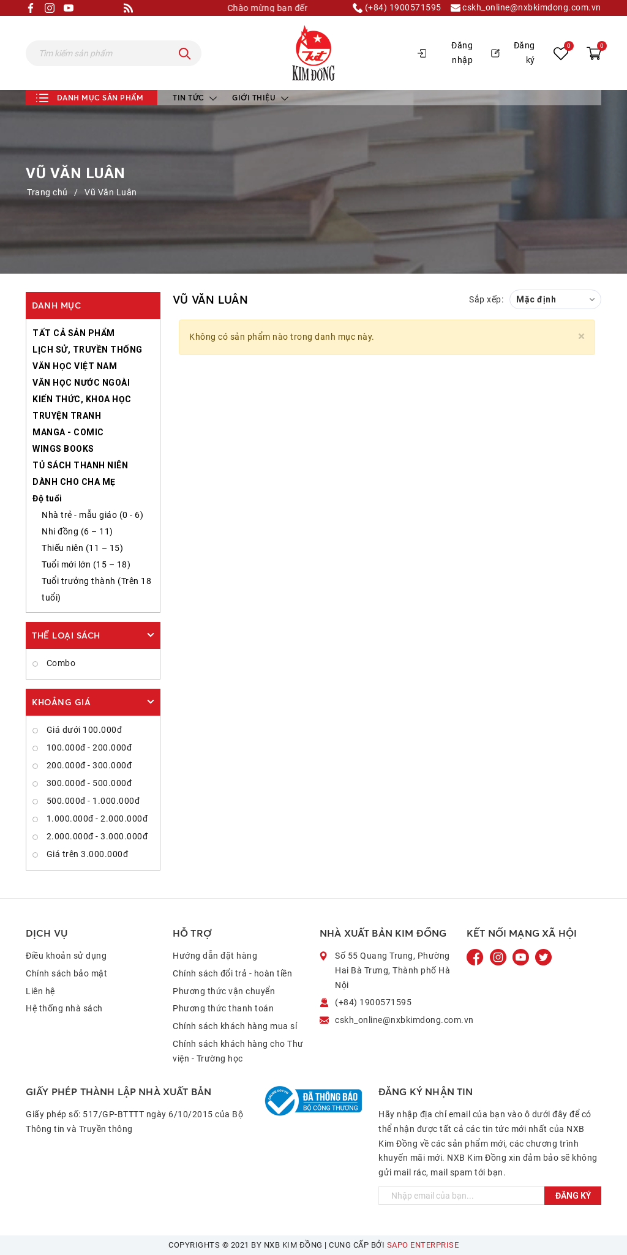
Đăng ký (513, 52)
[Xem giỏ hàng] (594, 53)
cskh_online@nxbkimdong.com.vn (526, 8)
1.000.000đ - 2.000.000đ (96, 818)
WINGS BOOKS (63, 449)
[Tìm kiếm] (185, 53)
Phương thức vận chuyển (224, 991)
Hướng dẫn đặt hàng (215, 956)
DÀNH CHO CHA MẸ (74, 482)
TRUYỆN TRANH (66, 416)
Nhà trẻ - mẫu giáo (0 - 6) (92, 515)
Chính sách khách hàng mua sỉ (235, 1026)
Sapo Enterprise (423, 1244)
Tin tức (195, 97)
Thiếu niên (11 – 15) (82, 548)
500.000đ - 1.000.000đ (92, 801)
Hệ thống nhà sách (64, 1008)
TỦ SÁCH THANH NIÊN (80, 465)
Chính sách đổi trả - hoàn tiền (232, 973)
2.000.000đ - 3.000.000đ (96, 836)
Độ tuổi (47, 498)
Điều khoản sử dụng (66, 956)
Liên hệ (40, 991)
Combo (59, 663)
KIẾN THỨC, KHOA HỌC (82, 399)
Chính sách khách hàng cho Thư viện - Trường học (238, 1051)
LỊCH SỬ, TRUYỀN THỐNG (87, 349)
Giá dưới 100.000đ (83, 730)
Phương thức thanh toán (223, 1008)
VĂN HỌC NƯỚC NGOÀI (81, 383)
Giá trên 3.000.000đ (86, 854)
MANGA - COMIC (68, 432)
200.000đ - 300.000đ (88, 765)
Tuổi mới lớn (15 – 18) (86, 564)
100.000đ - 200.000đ (88, 747)
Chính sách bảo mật (66, 973)
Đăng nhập (445, 52)
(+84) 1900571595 (397, 8)
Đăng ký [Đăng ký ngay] (573, 1196)
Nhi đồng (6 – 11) (77, 531)
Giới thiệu (260, 97)
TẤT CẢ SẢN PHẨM (73, 333)
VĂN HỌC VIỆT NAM (74, 366)
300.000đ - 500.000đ (88, 783)
